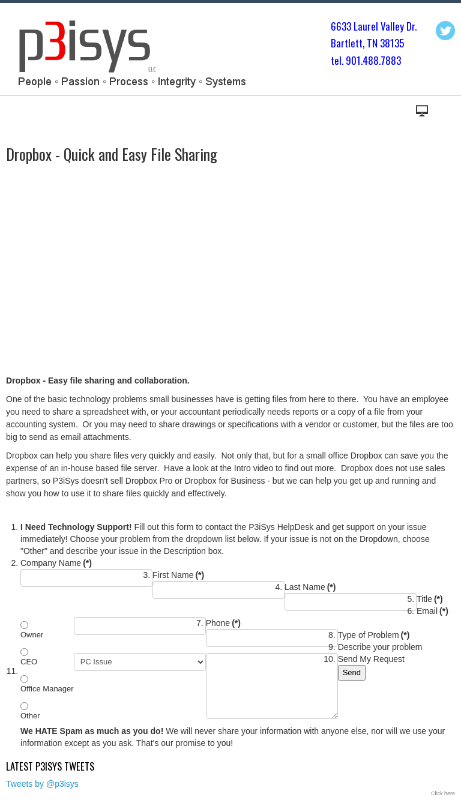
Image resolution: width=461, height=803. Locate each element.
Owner (31, 634)
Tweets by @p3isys (42, 784)
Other (30, 715)
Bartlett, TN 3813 (365, 42)
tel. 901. (347, 60)
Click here (443, 793)
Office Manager (47, 688)
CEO (28, 661)
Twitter (445, 30)
